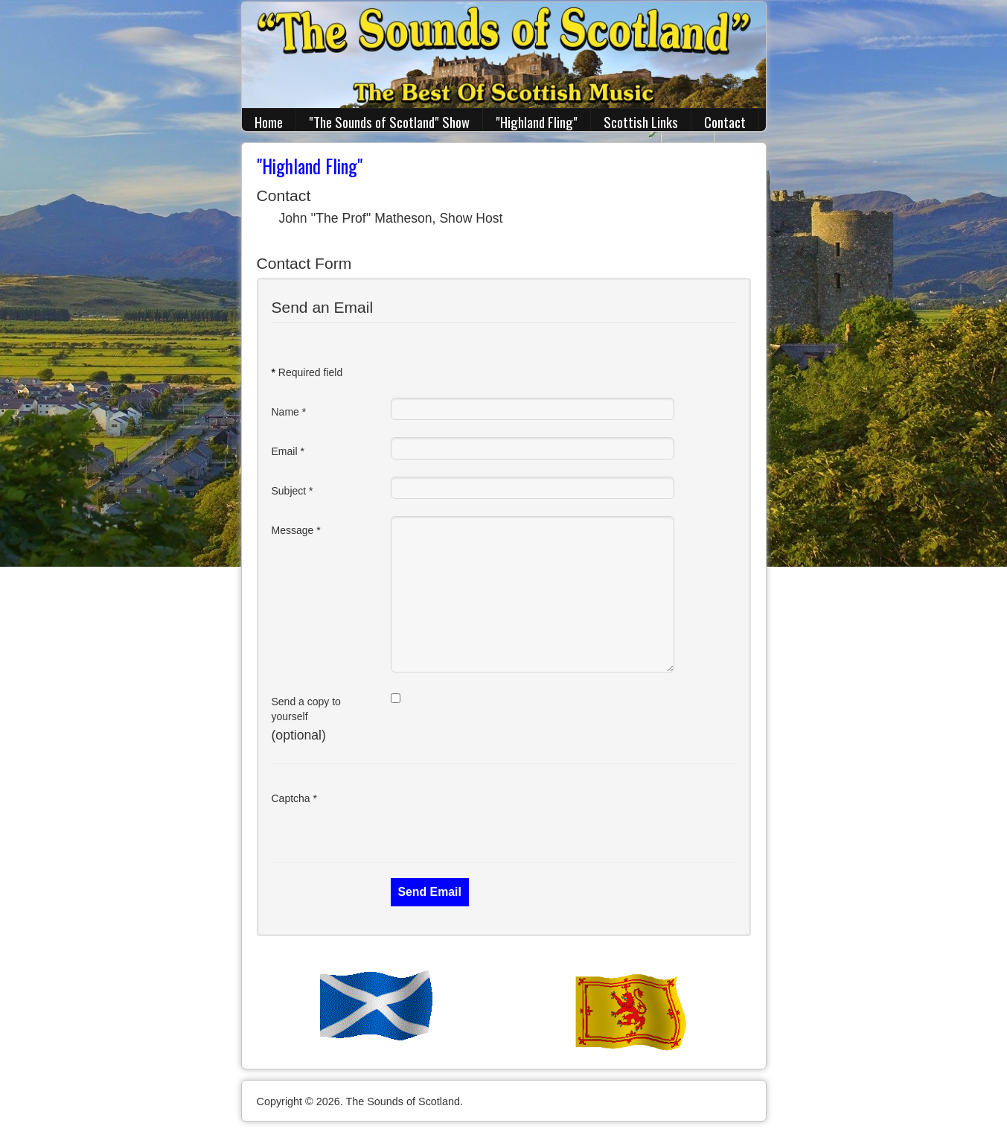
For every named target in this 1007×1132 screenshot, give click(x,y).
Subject (292, 491)
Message (296, 530)
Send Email (429, 891)
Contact (725, 122)
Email (288, 451)
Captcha (295, 798)
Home (269, 122)
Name (289, 412)
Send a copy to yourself (306, 709)
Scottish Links (641, 122)
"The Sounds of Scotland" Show (389, 122)
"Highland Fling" (537, 122)
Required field (307, 372)
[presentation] (504, 813)
